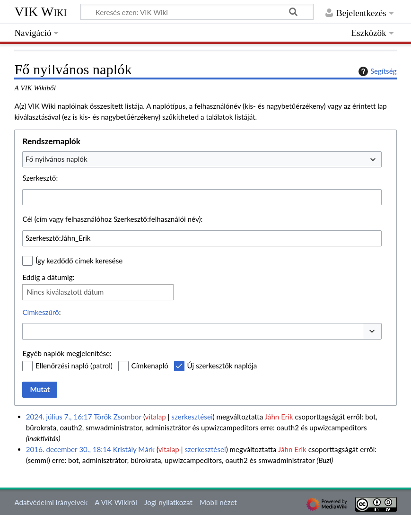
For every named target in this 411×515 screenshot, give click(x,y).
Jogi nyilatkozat (168, 502)
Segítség (376, 71)
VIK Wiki (40, 11)
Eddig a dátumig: (48, 277)
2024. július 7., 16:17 (59, 416)
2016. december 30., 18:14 (68, 449)
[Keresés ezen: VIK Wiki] (197, 11)
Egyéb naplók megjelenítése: (66, 353)
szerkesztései (191, 416)
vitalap (155, 416)
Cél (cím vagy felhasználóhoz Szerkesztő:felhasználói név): (112, 219)
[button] (372, 331)
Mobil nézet (218, 502)
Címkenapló (149, 365)
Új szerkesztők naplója (222, 365)
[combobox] (202, 159)
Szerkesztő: (40, 178)
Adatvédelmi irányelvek (50, 502)
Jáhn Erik (279, 416)
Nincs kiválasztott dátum (65, 292)
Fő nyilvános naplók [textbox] (56, 159)
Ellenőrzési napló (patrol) (74, 365)
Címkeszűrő (40, 312)
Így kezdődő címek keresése (78, 260)
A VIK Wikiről (116, 502)
